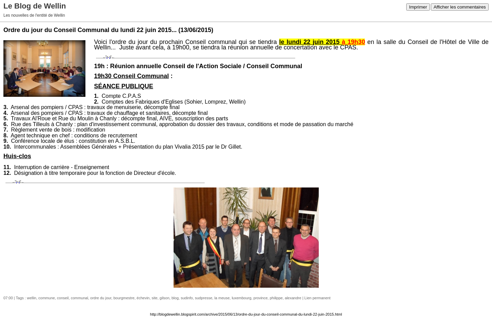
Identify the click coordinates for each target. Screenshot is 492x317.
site (155, 298)
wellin (32, 298)
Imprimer (418, 7)
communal (79, 298)
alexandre (293, 298)
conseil (63, 298)
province (261, 298)
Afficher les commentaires (460, 7)
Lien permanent (317, 298)
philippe (276, 298)
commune (46, 298)
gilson (164, 298)
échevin (143, 298)
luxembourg (241, 298)
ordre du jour (100, 298)
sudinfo (187, 298)
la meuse (222, 298)
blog (175, 298)
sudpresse (204, 298)
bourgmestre (124, 298)
